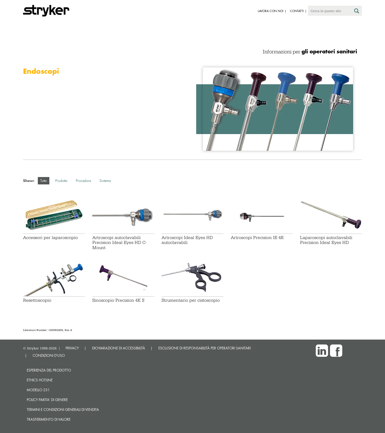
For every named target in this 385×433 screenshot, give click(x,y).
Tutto (43, 180)
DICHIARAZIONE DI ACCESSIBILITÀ (118, 348)
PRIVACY (72, 348)
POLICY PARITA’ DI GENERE (47, 399)
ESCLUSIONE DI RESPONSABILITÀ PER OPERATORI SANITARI (204, 348)
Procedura (83, 180)
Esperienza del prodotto (49, 370)
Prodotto (61, 180)
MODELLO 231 (38, 390)
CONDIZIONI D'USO (49, 355)
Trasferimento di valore (48, 419)
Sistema (105, 180)
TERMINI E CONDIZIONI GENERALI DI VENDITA (63, 409)
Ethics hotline (40, 380)
